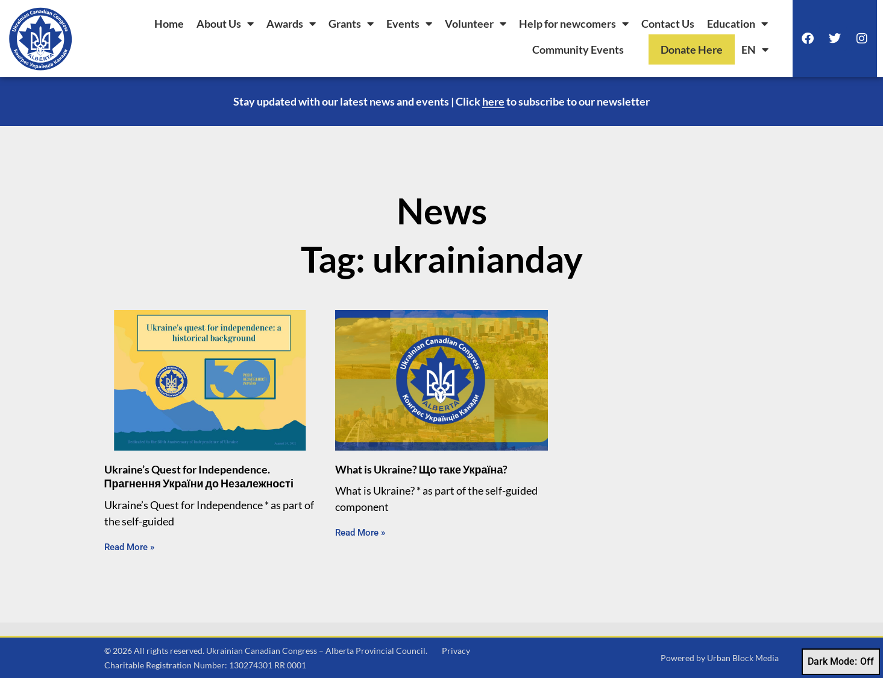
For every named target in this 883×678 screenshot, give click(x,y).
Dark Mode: (841, 661)
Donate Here (692, 49)
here (493, 101)
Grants (351, 23)
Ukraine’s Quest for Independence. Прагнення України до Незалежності (199, 476)
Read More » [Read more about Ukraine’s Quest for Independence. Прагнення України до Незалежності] (129, 547)
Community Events (578, 49)
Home (169, 23)
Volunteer (475, 23)
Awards (291, 23)
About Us (225, 23)
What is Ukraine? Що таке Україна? (421, 469)
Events (409, 23)
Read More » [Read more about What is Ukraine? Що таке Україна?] (360, 532)
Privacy (456, 650)
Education (737, 23)
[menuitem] (755, 49)
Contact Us (667, 23)
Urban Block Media (743, 658)
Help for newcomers (574, 23)
